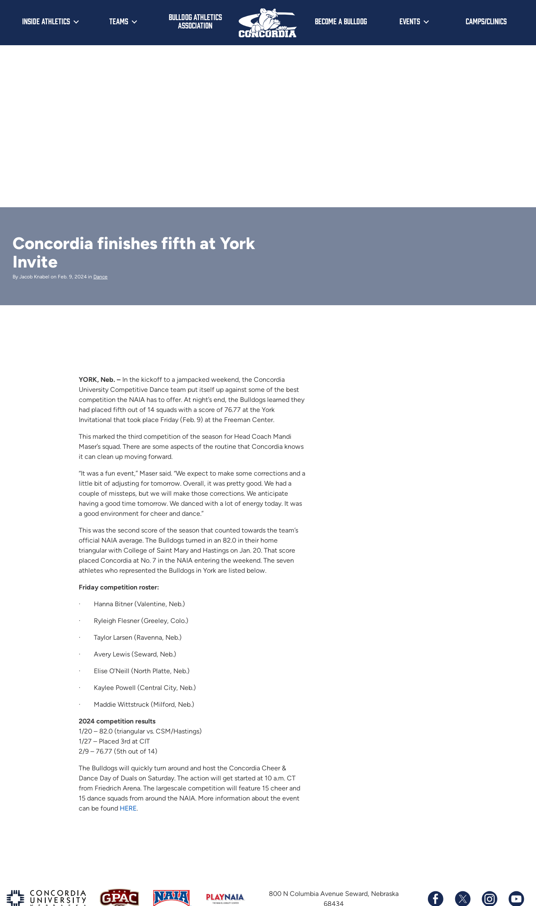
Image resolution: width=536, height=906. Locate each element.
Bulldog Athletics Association (195, 21)
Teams (118, 21)
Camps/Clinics (486, 21)
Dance (100, 277)
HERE (128, 808)
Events (409, 21)
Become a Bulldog (341, 21)
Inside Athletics (46, 21)
